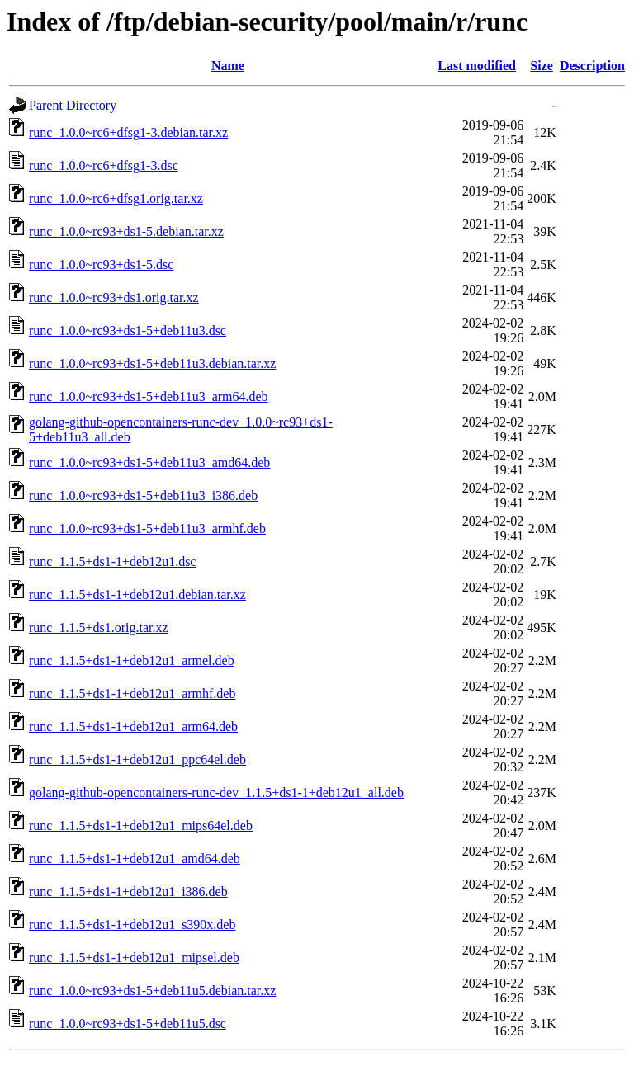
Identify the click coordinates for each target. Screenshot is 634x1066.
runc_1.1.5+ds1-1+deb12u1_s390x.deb (132, 924)
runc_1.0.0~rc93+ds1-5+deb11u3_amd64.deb (149, 462)
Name (227, 66)
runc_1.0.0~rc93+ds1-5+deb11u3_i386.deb (143, 495)
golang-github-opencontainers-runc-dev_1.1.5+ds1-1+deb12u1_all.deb (216, 792)
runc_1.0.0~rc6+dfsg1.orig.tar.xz (116, 198)
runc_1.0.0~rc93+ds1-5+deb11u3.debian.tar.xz (152, 363)
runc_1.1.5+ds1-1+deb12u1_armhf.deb (132, 693)
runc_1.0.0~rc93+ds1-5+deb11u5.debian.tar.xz (152, 990)
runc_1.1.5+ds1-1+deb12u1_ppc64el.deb (137, 759)
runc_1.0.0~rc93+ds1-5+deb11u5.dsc (127, 1023)
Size (541, 66)
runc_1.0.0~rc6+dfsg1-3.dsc (103, 165)
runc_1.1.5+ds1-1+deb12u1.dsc (112, 561)
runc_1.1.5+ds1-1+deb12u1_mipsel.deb (134, 957)
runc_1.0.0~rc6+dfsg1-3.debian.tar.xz (128, 132)
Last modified (477, 66)
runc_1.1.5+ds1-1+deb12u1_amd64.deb (134, 858)
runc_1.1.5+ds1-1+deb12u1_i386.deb (128, 891)
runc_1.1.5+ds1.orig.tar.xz (98, 627)
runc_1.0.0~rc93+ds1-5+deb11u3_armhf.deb (147, 528)
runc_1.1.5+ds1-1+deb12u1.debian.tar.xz (137, 594)
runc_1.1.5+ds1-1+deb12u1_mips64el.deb (141, 825)
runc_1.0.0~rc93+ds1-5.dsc (101, 264)
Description (592, 66)
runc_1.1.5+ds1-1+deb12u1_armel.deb (131, 660)
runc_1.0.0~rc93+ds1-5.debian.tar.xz (126, 231)
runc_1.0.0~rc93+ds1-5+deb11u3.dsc (127, 330)
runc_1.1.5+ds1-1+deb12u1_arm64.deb (133, 726)
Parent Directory (72, 105)
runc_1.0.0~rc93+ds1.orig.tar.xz (114, 297)
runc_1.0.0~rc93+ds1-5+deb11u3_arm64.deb (148, 396)
